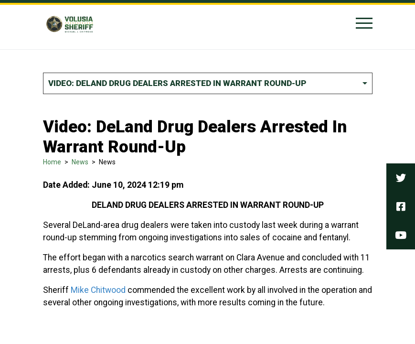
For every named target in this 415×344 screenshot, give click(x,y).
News (80, 162)
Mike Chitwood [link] (98, 290)
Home (52, 162)
